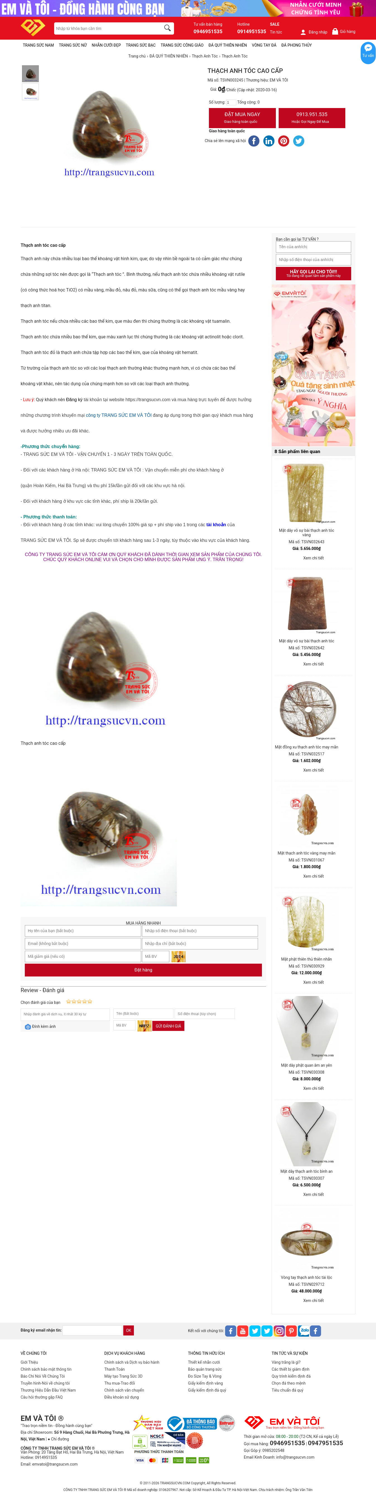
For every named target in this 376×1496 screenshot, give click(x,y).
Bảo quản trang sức (205, 1369)
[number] (231, 102)
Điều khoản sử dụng (121, 1397)
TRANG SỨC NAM (38, 45)
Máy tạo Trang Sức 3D (123, 1376)
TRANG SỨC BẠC (141, 45)
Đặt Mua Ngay (242, 118)
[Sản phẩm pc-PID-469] (313, 365)
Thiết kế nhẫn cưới (204, 1362)
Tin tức (276, 32)
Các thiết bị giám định (290, 1369)
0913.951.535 (312, 118)
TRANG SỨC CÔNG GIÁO (182, 45)
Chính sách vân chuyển (124, 1390)
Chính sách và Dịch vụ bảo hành (131, 1362)
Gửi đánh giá (168, 1026)
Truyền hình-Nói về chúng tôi (45, 1383)
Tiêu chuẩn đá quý (287, 1390)
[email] (92, 1330)
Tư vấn (368, 55)
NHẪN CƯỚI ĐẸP (106, 45)
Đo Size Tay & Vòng (204, 1376)
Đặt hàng (143, 970)
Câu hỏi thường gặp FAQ (42, 1397)
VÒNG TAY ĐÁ (264, 45)
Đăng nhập (313, 32)
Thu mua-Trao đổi (119, 1383)
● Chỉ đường (58, 1439)
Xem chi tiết (313, 558)
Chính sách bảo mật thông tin (46, 1369)
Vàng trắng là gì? (286, 1362)
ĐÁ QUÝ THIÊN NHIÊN (228, 45)
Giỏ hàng (343, 31)
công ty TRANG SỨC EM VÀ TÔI (118, 415)
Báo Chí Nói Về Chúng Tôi (43, 1376)
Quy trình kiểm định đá (291, 1376)
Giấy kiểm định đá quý (207, 1390)
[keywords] (104, 28)
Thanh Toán (114, 1369)
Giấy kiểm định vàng (205, 1383)
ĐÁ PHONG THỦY (296, 45)
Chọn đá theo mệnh (289, 1383)
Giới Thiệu (29, 1362)
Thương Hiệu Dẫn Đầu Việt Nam (48, 1390)
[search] (168, 29)
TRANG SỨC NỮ (72, 45)
